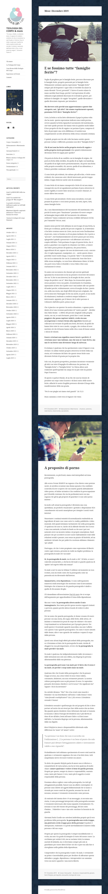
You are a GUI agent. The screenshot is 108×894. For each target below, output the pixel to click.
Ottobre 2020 (10, 310)
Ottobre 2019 (10, 348)
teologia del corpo (74, 875)
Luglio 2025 (10, 239)
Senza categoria (11, 163)
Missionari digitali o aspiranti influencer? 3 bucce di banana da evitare (15, 213)
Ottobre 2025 (10, 232)
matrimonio (48, 411)
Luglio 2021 (10, 287)
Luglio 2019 (10, 358)
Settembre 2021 (11, 283)
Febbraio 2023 (10, 263)
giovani (92, 873)
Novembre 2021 (11, 280)
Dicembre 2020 (11, 304)
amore (83, 409)
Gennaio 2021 (10, 300)
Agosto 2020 (10, 317)
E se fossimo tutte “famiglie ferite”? (67, 70)
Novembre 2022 (11, 270)
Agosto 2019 (10, 355)
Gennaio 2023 (10, 266)
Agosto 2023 (10, 256)
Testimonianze (11, 166)
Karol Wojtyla (48, 875)
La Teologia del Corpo (13, 65)
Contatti (8, 77)
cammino (88, 409)
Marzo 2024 (10, 249)
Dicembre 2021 (11, 277)
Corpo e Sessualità (12, 142)
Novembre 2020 (11, 307)
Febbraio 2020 (10, 334)
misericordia (56, 411)
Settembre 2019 (11, 351)
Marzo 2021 (10, 297)
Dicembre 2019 (11, 341)
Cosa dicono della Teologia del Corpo (14, 69)
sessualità (65, 875)
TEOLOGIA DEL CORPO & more (14, 29)
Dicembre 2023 (11, 253)
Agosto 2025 (10, 236)
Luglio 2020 (10, 321)
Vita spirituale (11, 170)
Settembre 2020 (11, 314)
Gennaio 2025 (10, 243)
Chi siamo (9, 61)
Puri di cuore (74, 594)
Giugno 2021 (10, 290)
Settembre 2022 (11, 273)
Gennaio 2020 (10, 338)
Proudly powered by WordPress (54, 890)
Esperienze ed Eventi (13, 74)
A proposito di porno (61, 467)
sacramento (65, 411)
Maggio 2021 (10, 293)
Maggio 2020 (10, 324)
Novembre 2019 (11, 344)
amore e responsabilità (81, 873)
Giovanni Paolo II (11, 151)
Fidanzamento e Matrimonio (15, 145)
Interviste (9, 154)
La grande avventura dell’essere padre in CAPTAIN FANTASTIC (15, 205)
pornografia (57, 875)
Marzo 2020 (10, 331)
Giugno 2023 (10, 260)
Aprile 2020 (10, 327)
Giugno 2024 (10, 246)
